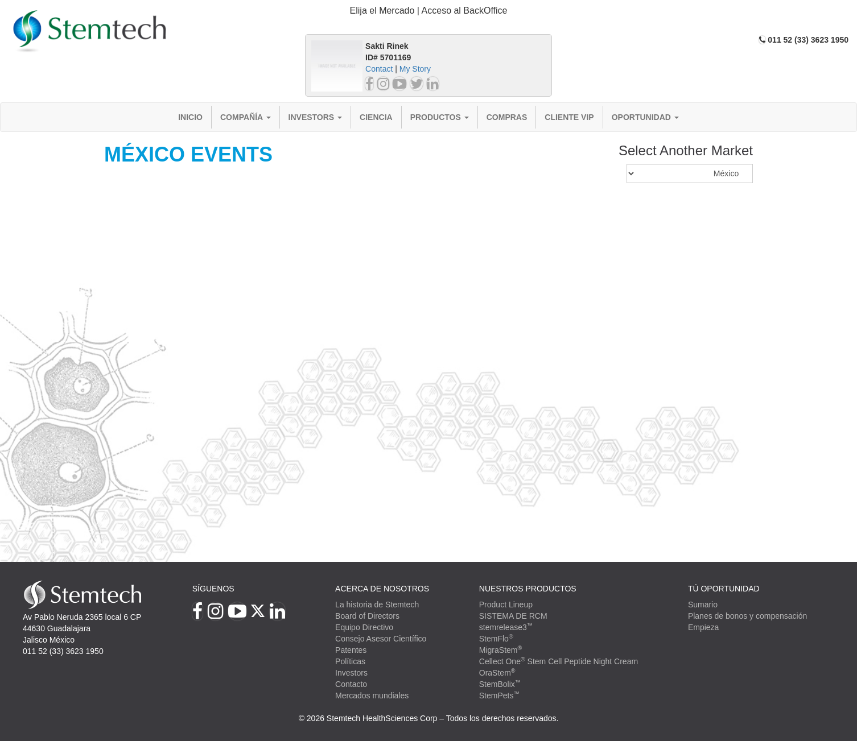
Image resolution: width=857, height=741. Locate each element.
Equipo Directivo (364, 627)
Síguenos (213, 588)
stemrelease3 (506, 627)
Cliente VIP (569, 117)
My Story (415, 68)
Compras (507, 117)
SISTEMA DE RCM (513, 615)
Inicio (190, 117)
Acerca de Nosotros (382, 588)
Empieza (703, 627)
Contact (379, 68)
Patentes (350, 650)
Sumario (703, 604)
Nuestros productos (527, 588)
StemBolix (500, 684)
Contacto (351, 684)
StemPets (499, 695)
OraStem (497, 672)
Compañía (245, 117)
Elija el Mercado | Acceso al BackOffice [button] (429, 10)
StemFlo (496, 638)
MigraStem (500, 650)
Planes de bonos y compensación (747, 615)
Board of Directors (367, 615)
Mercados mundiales (372, 695)
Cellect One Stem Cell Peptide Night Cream (558, 661)
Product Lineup (506, 604)
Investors (316, 117)
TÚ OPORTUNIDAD (724, 588)
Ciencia (376, 117)
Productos (439, 117)
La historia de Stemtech (377, 604)
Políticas (350, 661)
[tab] (428, 11)
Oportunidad (645, 117)
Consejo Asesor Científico (380, 638)
